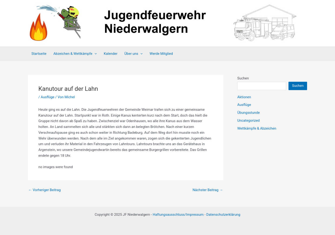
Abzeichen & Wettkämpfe (75, 54)
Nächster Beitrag (208, 190)
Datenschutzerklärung (223, 214)
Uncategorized (248, 120)
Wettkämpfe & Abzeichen (256, 128)
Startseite (39, 54)
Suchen (243, 78)
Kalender (110, 54)
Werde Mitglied (161, 54)
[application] (94, 54)
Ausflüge (47, 97)
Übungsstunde (248, 113)
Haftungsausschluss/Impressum (178, 214)
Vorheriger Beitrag (44, 190)
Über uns (133, 54)
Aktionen (244, 97)
